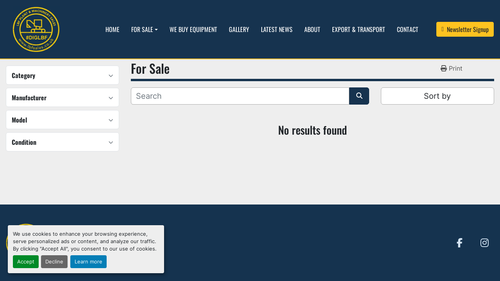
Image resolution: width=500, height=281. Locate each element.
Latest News (277, 29)
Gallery (239, 29)
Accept (25, 262)
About (312, 29)
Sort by (437, 96)
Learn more (88, 262)
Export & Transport (358, 29)
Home (112, 29)
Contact (407, 29)
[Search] (240, 96)
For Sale (142, 29)
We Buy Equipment (193, 29)
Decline (54, 262)
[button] (144, 29)
